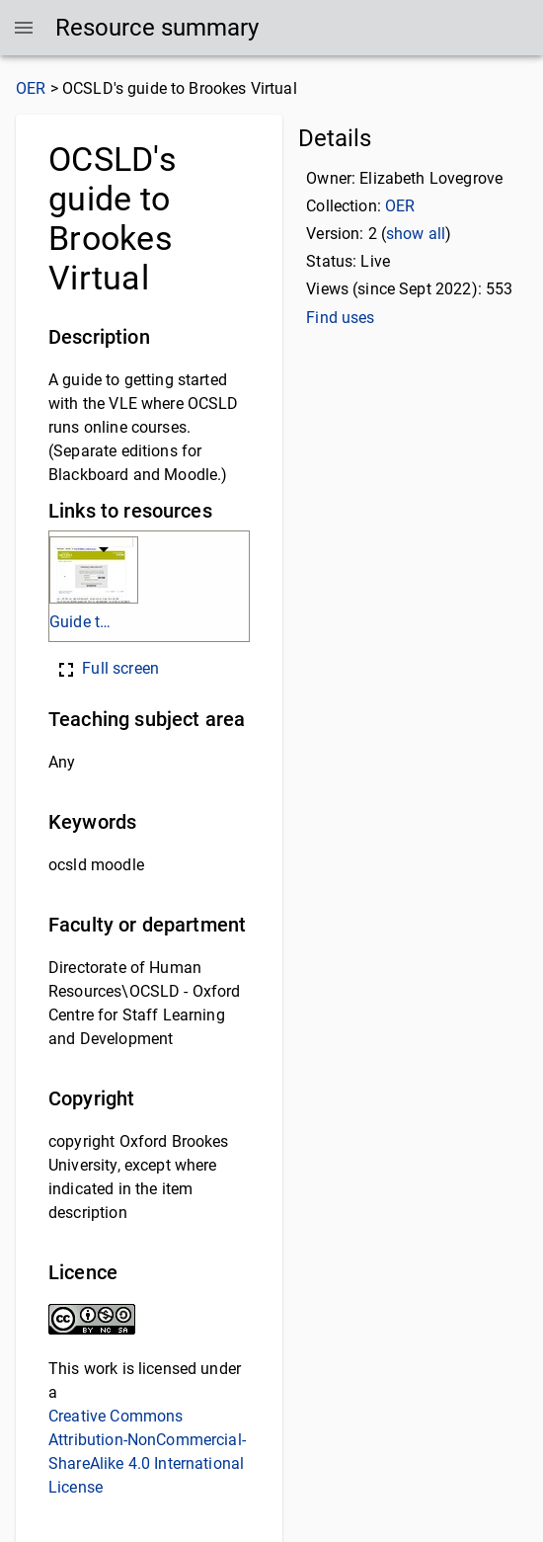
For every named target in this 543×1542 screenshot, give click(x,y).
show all (415, 233)
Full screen (106, 668)
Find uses (340, 317)
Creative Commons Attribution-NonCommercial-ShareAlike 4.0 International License (147, 1452)
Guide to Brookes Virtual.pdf (82, 621)
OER (30, 88)
